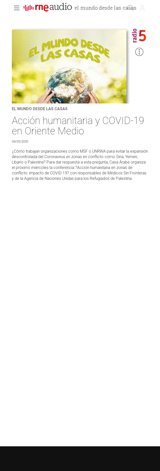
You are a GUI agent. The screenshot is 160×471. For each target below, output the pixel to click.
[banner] (82, 8)
